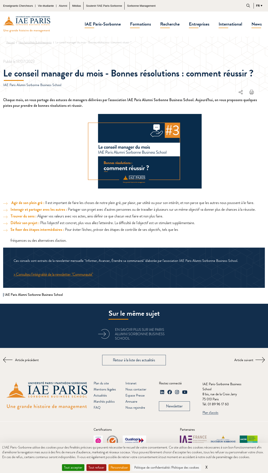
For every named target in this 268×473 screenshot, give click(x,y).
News (256, 24)
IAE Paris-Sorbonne (103, 24)
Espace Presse (135, 395)
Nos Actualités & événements (35, 42)
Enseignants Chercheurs (18, 5)
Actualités (100, 395)
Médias (76, 5)
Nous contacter (135, 389)
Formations (140, 24)
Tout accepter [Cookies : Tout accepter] (73, 467)
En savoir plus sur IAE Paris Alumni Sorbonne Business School (140, 334)
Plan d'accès (210, 413)
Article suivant (243, 360)
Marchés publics (104, 401)
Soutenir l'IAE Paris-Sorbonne (104, 5)
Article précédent (27, 360)
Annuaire (131, 401)
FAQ (97, 407)
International (230, 24)
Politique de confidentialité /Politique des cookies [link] (166, 467)
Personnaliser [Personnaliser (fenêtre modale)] (119, 467)
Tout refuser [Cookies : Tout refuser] (96, 467)
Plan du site (101, 383)
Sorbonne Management (141, 5)
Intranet (131, 383)
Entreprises (199, 24)
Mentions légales (105, 389)
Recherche (170, 24)
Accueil (10, 42)
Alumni (63, 5)
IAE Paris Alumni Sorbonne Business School (32, 85)
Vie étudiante (46, 5)
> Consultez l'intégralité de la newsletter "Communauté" (53, 274)
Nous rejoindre (135, 407)
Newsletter (174, 406)
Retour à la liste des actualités (134, 360)
